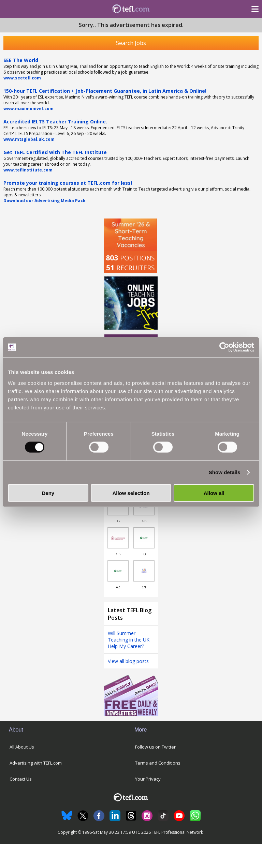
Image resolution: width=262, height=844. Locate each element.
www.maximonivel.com (28, 108)
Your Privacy (148, 779)
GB (144, 521)
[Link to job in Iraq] (144, 537)
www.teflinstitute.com (28, 170)
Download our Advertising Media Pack (44, 201)
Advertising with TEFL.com (36, 763)
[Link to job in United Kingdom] (118, 537)
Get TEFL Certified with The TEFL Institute (55, 152)
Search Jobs (131, 43)
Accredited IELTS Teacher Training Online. (55, 121)
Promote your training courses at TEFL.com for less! (67, 183)
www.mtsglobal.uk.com (29, 139)
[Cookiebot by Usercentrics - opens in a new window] (224, 347)
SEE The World (20, 60)
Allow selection (130, 493)
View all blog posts (128, 661)
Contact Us (21, 779)
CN (144, 587)
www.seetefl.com (22, 78)
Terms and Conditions (157, 763)
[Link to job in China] (144, 571)
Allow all (214, 493)
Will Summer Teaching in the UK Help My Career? (128, 639)
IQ (144, 554)
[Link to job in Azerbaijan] (118, 571)
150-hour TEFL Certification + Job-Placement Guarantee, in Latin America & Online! (104, 91)
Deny (48, 493)
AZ (118, 587)
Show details (225, 472)
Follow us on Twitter (155, 747)
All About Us (22, 747)
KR (118, 521)
